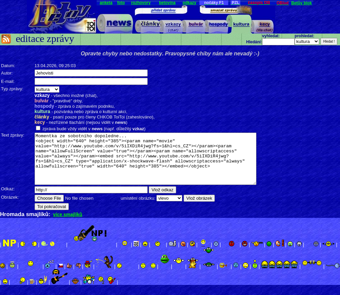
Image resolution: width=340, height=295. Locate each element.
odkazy (189, 2)
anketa (106, 2)
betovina (167, 2)
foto (121, 2)
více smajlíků (67, 224)
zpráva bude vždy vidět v (66, 128)
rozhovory (141, 2)
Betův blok (301, 3)
